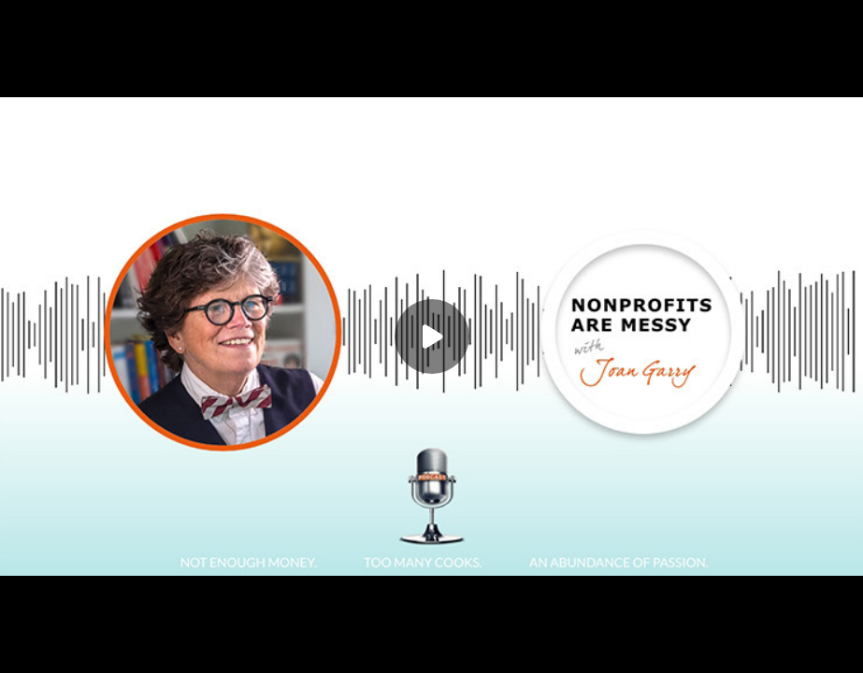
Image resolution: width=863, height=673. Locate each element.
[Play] (432, 336)
